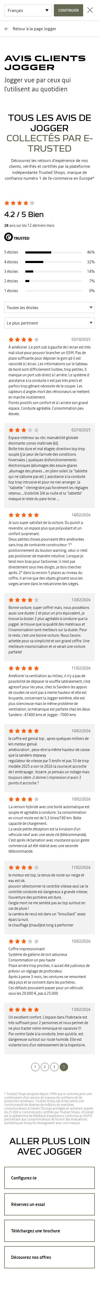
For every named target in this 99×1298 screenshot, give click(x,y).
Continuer (68, 10)
